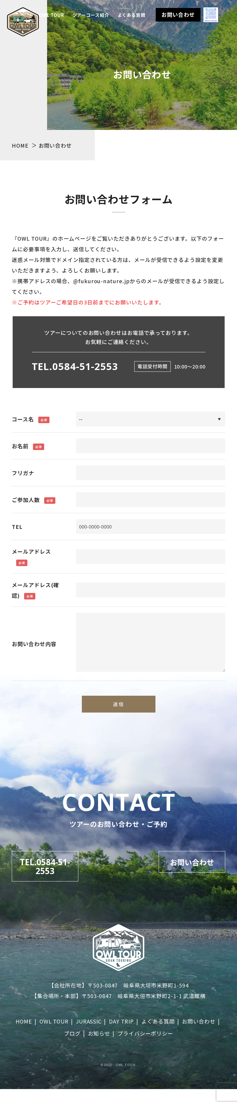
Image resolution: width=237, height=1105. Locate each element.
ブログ (72, 1049)
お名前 (20, 446)
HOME (24, 1037)
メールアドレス (31, 551)
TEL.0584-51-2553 (75, 366)
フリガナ (23, 473)
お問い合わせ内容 (34, 644)
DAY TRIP (121, 1037)
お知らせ (99, 1049)
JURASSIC (89, 1037)
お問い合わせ (178, 14)
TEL (17, 526)
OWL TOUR (51, 15)
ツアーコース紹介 (90, 15)
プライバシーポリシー (145, 1049)
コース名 (23, 419)
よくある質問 (131, 15)
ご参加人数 (26, 499)
